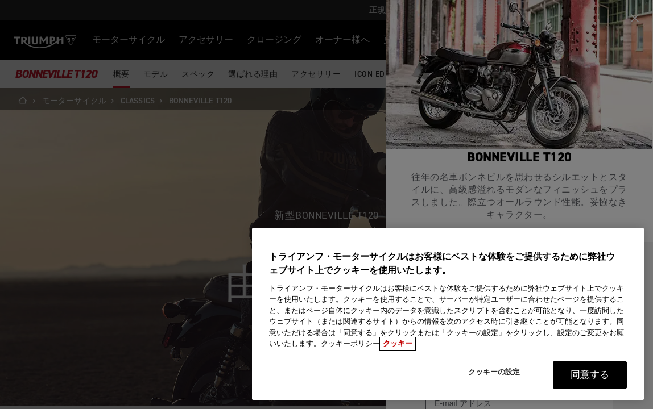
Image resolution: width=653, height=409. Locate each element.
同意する (590, 375)
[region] (448, 314)
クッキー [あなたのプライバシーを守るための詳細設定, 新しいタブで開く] (397, 344)
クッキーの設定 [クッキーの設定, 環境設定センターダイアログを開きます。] (494, 372)
